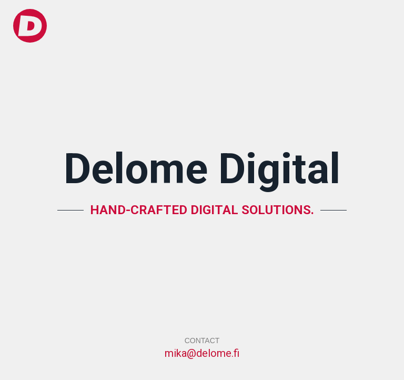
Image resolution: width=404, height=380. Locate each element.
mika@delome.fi (202, 353)
